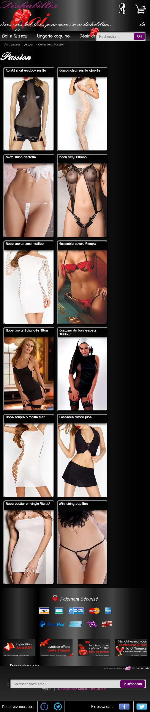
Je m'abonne (132, 684)
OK (139, 36)
